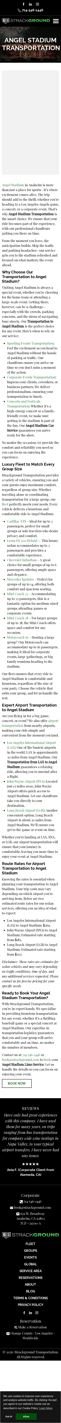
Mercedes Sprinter (20, 579)
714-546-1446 (30, 10)
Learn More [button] (45, 1408)
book (47, 1059)
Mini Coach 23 (17, 594)
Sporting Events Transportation (30, 343)
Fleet (31, 1244)
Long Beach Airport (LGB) (25, 810)
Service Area (31, 1271)
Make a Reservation (32, 1327)
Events (30, 1257)
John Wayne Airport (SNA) (25, 781)
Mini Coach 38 (17, 618)
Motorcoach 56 (17, 637)
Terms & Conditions (30, 1298)
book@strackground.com (20, 1059)
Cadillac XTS (16, 521)
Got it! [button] (8, 1416)
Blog (30, 1291)
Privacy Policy (30, 1305)
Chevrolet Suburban (22, 560)
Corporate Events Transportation (31, 377)
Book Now (17, 1083)
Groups (30, 1251)
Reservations (30, 1278)
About (30, 1284)
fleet (5, 504)
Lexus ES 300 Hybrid (22, 540)
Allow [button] (26, 1416)
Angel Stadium (13, 185)
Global (30, 1264)
